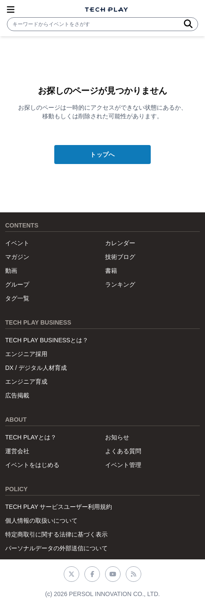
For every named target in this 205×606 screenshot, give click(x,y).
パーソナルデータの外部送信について (56, 548)
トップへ (102, 154)
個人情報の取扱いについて (41, 520)
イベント (17, 243)
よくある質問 (123, 451)
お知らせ (117, 437)
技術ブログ (120, 256)
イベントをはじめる (32, 464)
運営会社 (17, 451)
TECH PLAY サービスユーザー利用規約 (58, 506)
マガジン (17, 256)
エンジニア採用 (26, 353)
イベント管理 (123, 464)
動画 (11, 270)
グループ (17, 284)
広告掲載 (17, 395)
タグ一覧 (17, 298)
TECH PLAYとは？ (30, 437)
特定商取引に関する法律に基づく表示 (56, 534)
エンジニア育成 (26, 381)
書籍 (111, 270)
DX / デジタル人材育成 (36, 367)
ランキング (120, 284)
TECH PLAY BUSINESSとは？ (46, 340)
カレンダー (120, 243)
